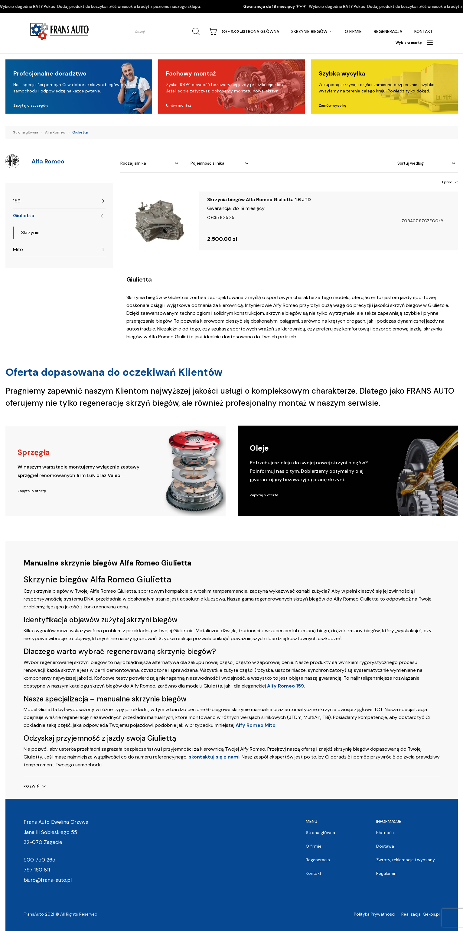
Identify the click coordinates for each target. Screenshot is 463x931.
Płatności (385, 832)
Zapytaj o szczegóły (30, 105)
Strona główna (261, 31)
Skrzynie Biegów (309, 31)
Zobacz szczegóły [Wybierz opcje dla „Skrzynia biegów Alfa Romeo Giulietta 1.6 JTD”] (422, 221)
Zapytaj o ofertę (32, 490)
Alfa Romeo (55, 132)
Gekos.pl (431, 914)
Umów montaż (178, 105)
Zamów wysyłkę (332, 105)
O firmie (353, 31)
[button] (34, 786)
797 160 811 (37, 869)
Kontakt (423, 31)
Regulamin (386, 873)
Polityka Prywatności (374, 914)
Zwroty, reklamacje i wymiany (405, 859)
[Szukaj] (195, 31)
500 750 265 (39, 859)
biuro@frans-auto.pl (48, 880)
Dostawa (385, 846)
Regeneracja (388, 31)
